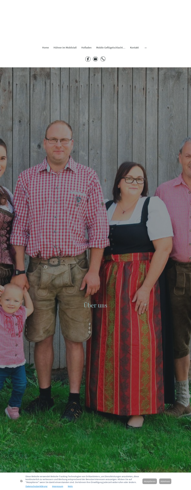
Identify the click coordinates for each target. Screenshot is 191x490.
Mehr (70, 486)
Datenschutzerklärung (36, 486)
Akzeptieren (150, 481)
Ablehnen (165, 481)
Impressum (57, 486)
